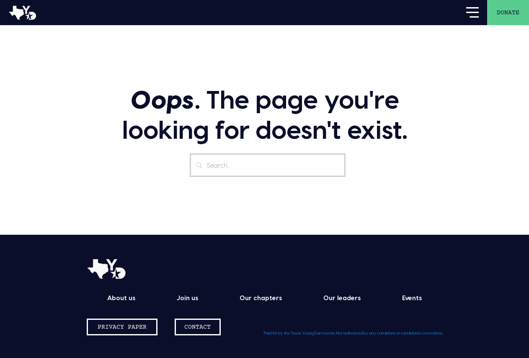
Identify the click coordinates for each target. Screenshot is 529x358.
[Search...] (267, 165)
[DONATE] (508, 12)
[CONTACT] (198, 327)
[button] (472, 12)
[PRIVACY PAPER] (122, 327)
